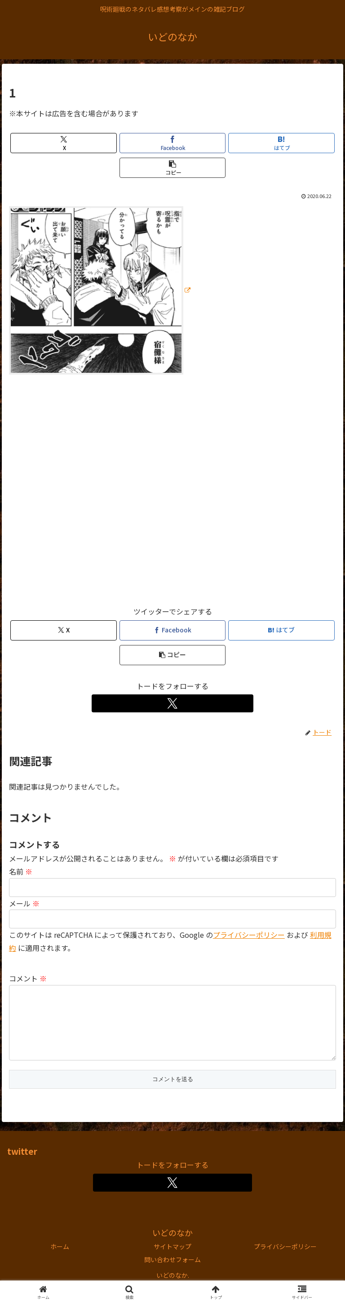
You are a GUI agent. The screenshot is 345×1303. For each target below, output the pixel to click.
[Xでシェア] (63, 143)
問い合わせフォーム (172, 1273)
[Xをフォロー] (173, 703)
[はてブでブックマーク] (281, 143)
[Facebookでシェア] (172, 143)
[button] (172, 168)
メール (24, 903)
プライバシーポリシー (249, 934)
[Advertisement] (172, 494)
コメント (28, 978)
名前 (20, 871)
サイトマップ (172, 1260)
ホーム (59, 1260)
